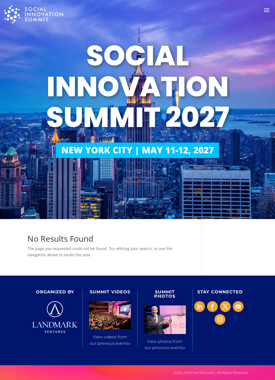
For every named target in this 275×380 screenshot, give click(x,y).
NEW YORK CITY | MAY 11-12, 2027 (137, 150)
